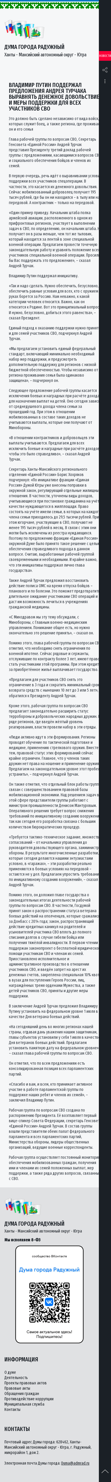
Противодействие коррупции (29, 1398)
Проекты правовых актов (25, 1383)
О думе (10, 1372)
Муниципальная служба (24, 1404)
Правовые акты (17, 1388)
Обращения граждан (21, 1393)
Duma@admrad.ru (75, 1463)
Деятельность (16, 1377)
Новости (105, 56)
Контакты (12, 1409)
